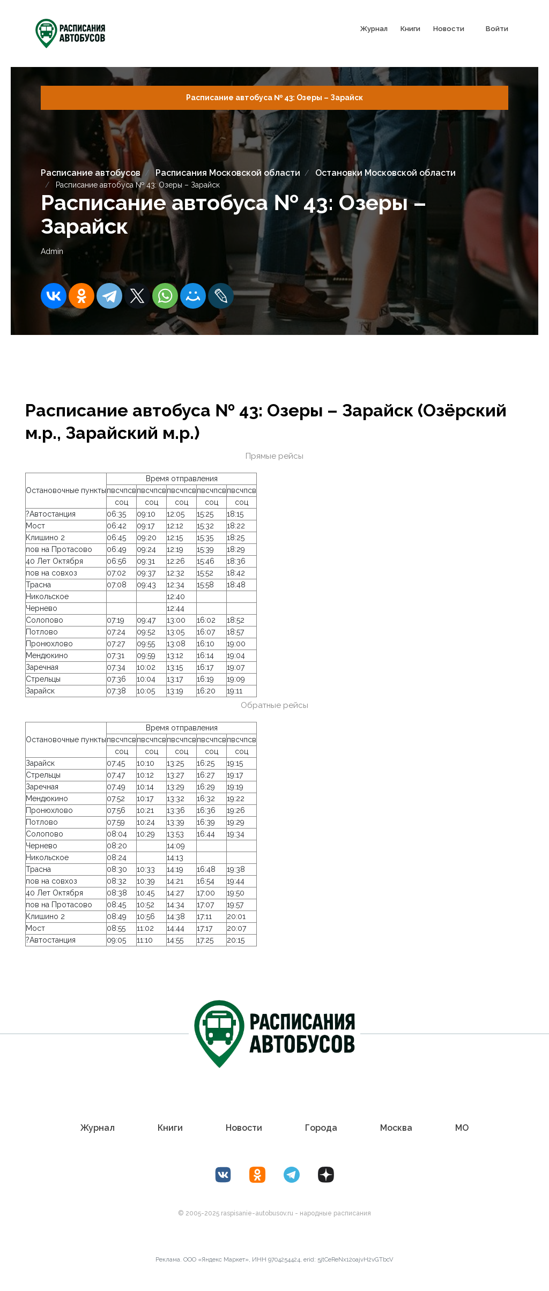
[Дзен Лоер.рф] (326, 1175)
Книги (410, 29)
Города (321, 1128)
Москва (396, 1128)
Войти (497, 29)
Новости (448, 29)
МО (462, 1128)
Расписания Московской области (227, 173)
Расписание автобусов (90, 173)
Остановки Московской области (385, 173)
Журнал (374, 29)
